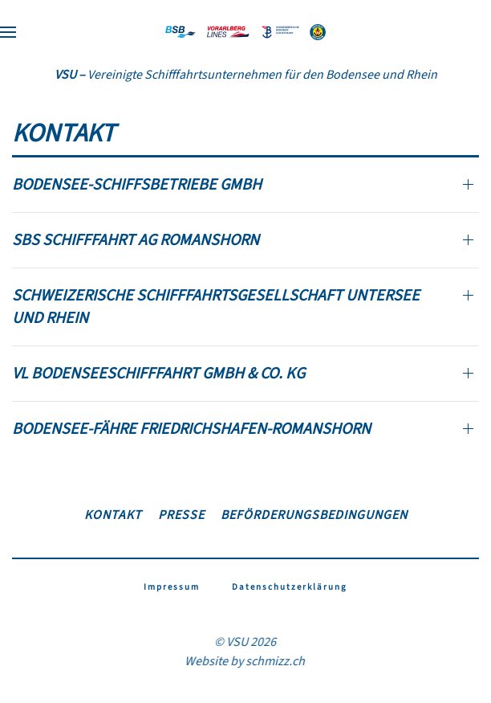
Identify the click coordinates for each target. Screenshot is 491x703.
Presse (181, 515)
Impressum (172, 587)
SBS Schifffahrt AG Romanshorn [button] (135, 240)
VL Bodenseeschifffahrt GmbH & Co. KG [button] (158, 373)
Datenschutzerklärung (289, 587)
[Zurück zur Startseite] (245, 32)
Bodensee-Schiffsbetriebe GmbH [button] (137, 185)
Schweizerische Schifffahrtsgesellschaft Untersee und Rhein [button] (216, 306)
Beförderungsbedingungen (314, 515)
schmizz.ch (274, 661)
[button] (8, 32)
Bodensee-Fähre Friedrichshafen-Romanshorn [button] (191, 429)
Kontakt (113, 515)
